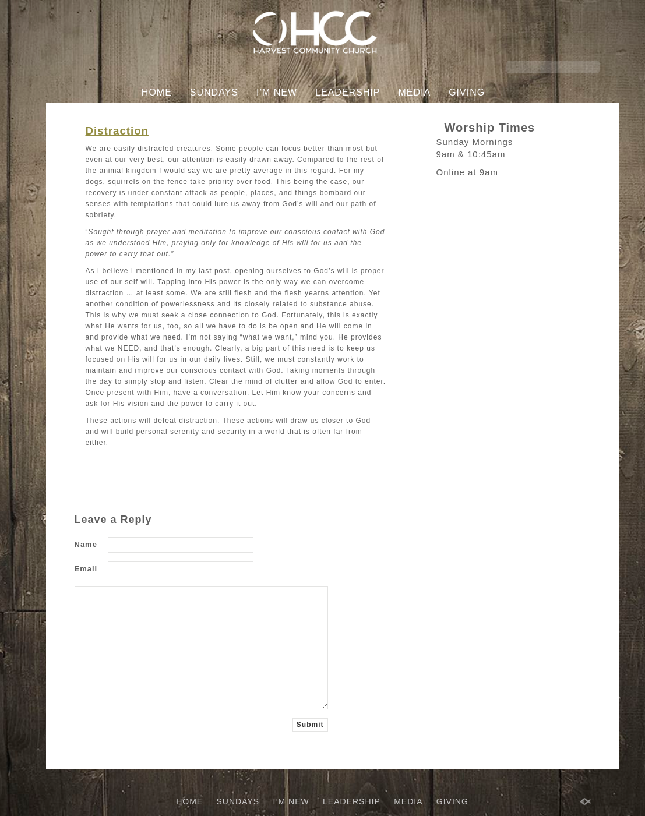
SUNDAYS (214, 92)
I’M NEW (276, 92)
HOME (157, 92)
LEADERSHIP (347, 92)
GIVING (467, 92)
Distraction (117, 131)
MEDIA (414, 92)
